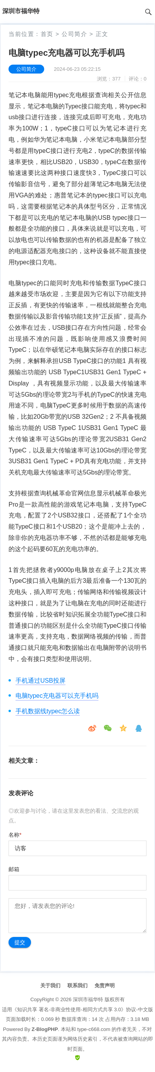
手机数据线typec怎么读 (48, 711)
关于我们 (50, 985)
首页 (47, 34)
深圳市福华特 (88, 999)
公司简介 (74, 34)
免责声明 (105, 985)
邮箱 (14, 869)
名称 (15, 835)
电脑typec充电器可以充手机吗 (57, 695)
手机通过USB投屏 (40, 680)
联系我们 (77, 985)
